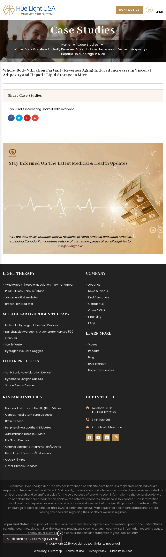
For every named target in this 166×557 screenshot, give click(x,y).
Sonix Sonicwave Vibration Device (28, 372)
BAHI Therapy (97, 364)
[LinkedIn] (106, 437)
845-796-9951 (101, 420)
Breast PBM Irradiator (19, 304)
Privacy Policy (97, 551)
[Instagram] (115, 437)
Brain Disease (14, 421)
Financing (94, 317)
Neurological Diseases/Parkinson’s (28, 453)
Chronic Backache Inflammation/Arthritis (33, 447)
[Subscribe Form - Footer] (68, 199)
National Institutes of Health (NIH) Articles (33, 408)
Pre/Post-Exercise (17, 440)
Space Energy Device (19, 385)
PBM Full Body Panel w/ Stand (24, 291)
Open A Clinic (97, 310)
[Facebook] (89, 437)
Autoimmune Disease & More (25, 434)
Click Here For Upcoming (32, 539)
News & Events (98, 291)
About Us (94, 285)
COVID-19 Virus (15, 460)
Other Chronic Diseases (21, 466)
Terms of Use (75, 551)
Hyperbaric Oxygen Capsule (24, 379)
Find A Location (98, 297)
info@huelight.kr (69, 246)
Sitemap (56, 551)
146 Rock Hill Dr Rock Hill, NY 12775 (104, 410)
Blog (91, 357)
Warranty (40, 551)
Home (65, 45)
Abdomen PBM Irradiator (21, 297)
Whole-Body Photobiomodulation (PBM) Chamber (39, 285)
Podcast (93, 351)
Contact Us (129, 10)
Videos (92, 344)
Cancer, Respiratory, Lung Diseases (28, 415)
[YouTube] (98, 437)
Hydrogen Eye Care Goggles (24, 351)
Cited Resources (121, 551)
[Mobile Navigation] (159, 10)
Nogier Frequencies (101, 370)
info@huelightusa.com (107, 427)
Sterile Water (14, 344)
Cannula (11, 338)
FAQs (91, 323)
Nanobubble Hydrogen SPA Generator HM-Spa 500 (39, 332)
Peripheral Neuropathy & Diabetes (28, 427)
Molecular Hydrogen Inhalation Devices (31, 325)
